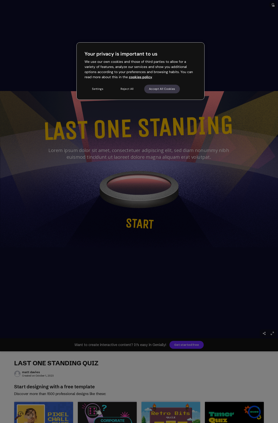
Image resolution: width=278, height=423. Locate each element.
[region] (140, 71)
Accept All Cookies (162, 89)
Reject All (127, 89)
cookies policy (140, 77)
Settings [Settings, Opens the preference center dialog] (97, 89)
